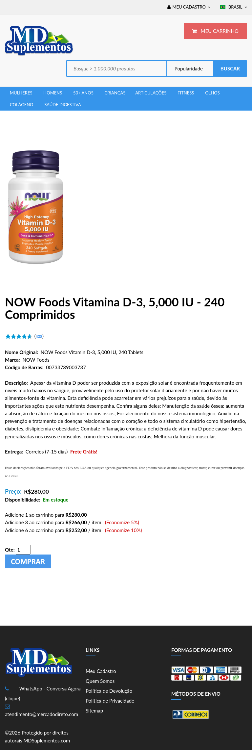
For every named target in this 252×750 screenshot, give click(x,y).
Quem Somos (100, 681)
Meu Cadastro (101, 671)
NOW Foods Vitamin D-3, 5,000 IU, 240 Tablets (92, 352)
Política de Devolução (109, 691)
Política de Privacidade (110, 701)
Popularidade (188, 68)
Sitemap (94, 710)
